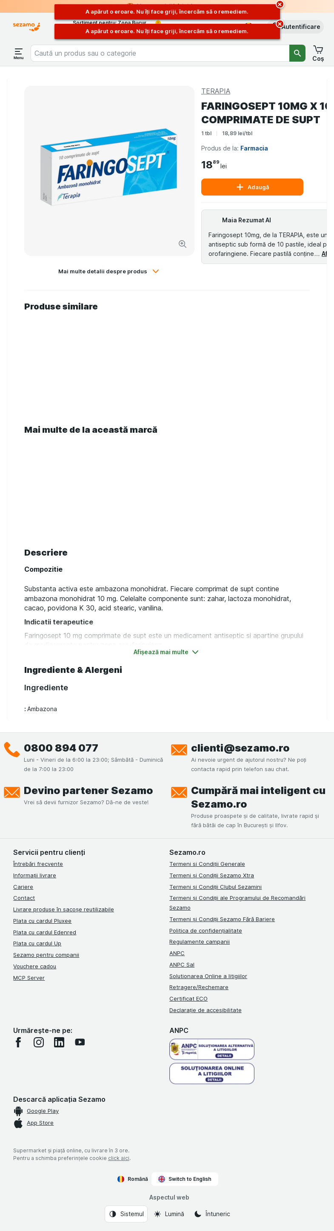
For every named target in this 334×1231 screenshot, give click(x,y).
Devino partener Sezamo (88, 790)
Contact (24, 897)
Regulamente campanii (199, 941)
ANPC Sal (181, 964)
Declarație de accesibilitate (205, 1010)
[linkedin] (59, 1042)
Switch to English (184, 1179)
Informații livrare (34, 875)
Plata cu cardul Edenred (44, 932)
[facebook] (18, 1042)
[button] (295, 27)
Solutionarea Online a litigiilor (208, 976)
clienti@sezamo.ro (240, 748)
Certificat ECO (188, 998)
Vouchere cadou (34, 966)
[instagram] (39, 1042)
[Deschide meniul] (18, 53)
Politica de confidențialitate (205, 930)
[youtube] (79, 1042)
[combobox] (160, 53)
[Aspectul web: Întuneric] (212, 1213)
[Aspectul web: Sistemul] (126, 1213)
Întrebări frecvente (38, 863)
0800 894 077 (61, 748)
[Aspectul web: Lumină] (168, 1213)
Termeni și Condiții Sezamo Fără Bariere (222, 919)
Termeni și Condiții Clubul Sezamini (215, 886)
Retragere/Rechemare (198, 987)
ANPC (177, 953)
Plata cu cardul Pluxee (42, 920)
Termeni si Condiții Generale (207, 863)
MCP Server (29, 977)
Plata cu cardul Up (37, 943)
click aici (118, 1158)
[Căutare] (297, 53)
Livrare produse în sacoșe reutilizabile (63, 909)
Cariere (23, 886)
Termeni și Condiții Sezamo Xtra (211, 875)
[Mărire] (182, 244)
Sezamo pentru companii (46, 954)
